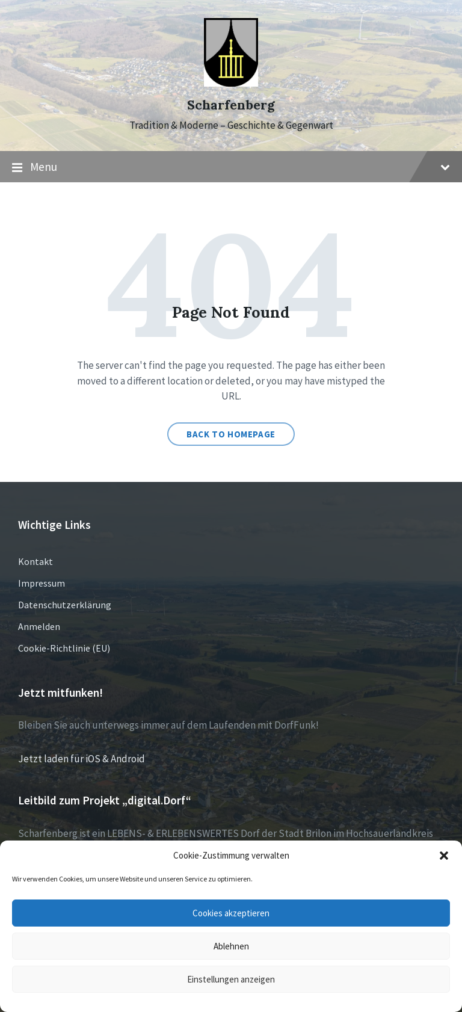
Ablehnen (231, 946)
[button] (444, 856)
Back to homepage (231, 434)
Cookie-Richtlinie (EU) (64, 648)
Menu (231, 167)
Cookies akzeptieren (231, 913)
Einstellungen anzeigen (231, 979)
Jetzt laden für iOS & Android (81, 758)
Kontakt (35, 561)
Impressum (41, 583)
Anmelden (39, 626)
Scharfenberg (231, 105)
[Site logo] (231, 83)
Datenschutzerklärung (64, 605)
